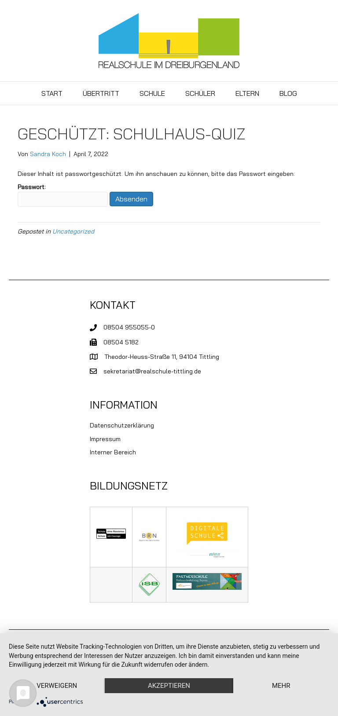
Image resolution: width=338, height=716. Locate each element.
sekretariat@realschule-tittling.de (152, 371)
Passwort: (63, 194)
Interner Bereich (113, 452)
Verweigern (57, 686)
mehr (281, 686)
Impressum (105, 439)
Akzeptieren (169, 686)
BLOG (288, 93)
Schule (152, 93)
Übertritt (101, 93)
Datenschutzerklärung (122, 425)
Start (51, 93)
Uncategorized (73, 231)
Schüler (200, 93)
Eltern (247, 93)
